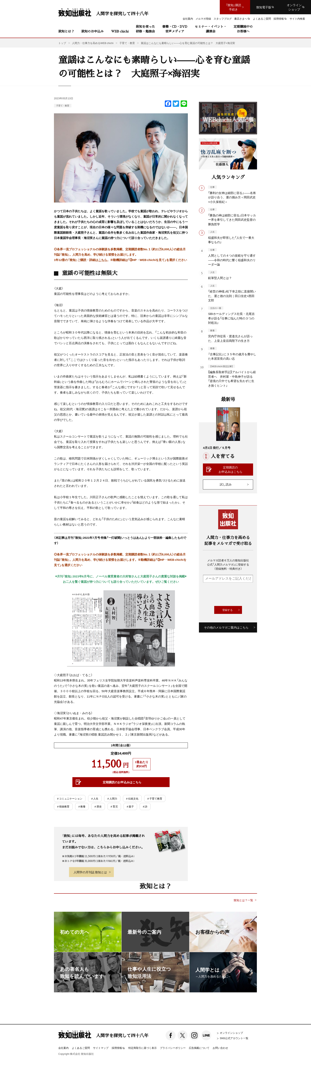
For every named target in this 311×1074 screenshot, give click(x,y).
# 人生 (94, 798)
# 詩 (145, 806)
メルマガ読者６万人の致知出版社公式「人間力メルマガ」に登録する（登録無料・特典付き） (228, 564)
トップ (62, 43)
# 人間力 (112, 798)
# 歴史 (98, 806)
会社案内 (63, 1047)
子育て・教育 (62, 105)
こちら (102, 260)
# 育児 (114, 806)
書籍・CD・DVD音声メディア (174, 28)
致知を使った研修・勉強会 (145, 28)
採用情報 (118, 1048)
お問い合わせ (220, 1047)
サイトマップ (100, 1047)
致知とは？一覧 (243, 900)
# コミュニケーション (69, 798)
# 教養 (81, 806)
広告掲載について (199, 1047)
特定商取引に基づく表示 (142, 1047)
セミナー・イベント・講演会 (211, 28)
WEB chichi (120, 31)
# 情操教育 (63, 806)
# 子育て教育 (154, 798)
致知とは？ (66, 31)
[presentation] (233, 594)
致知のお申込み (92, 31)
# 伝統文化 (132, 798)
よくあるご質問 (81, 1047)
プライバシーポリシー (173, 1047)
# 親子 (130, 806)
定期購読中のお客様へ (243, 28)
